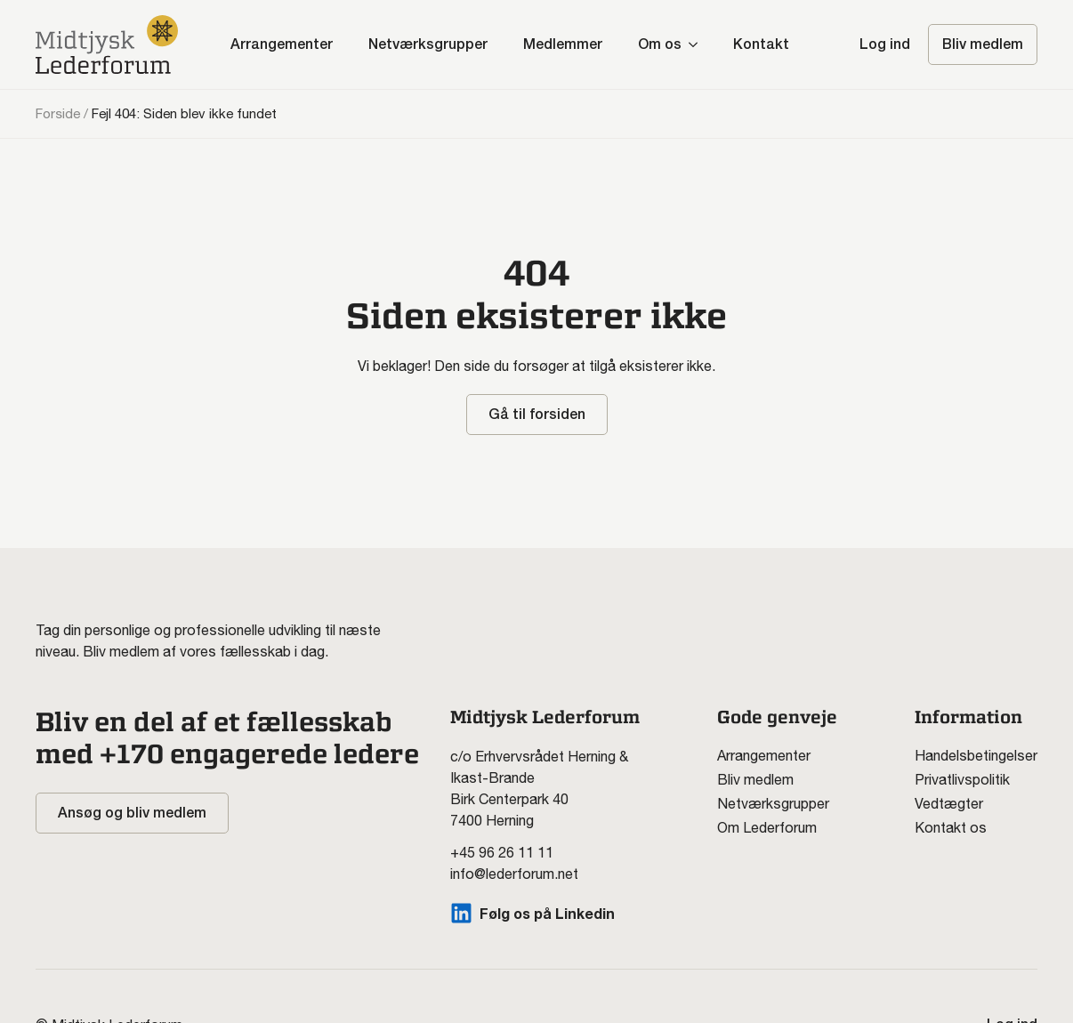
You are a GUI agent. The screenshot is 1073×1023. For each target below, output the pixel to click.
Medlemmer (562, 44)
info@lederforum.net (514, 874)
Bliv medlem (755, 779)
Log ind (884, 44)
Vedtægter (949, 803)
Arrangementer (281, 44)
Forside (58, 113)
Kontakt (761, 44)
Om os (660, 44)
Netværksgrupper (428, 44)
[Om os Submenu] (698, 44)
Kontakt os (951, 827)
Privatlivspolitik (962, 779)
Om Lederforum (767, 827)
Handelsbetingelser (976, 755)
